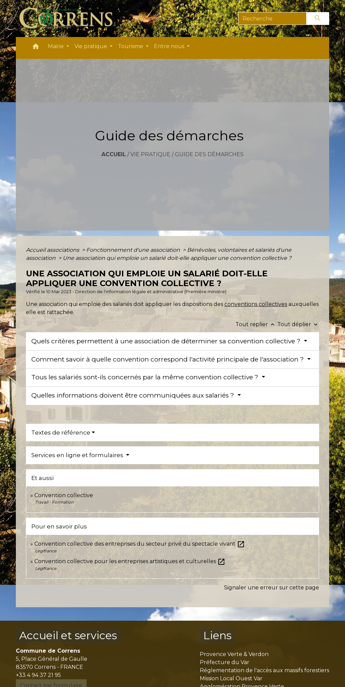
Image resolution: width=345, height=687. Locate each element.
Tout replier (256, 324)
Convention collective (63, 495)
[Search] (272, 18)
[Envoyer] (318, 18)
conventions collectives (255, 304)
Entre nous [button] (170, 46)
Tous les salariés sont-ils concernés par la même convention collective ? (145, 377)
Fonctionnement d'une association (133, 250)
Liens (217, 635)
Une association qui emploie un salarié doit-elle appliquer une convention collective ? (177, 258)
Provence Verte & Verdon (234, 654)
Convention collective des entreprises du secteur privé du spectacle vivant (139, 544)
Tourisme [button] (131, 46)
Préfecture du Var (224, 662)
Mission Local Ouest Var (231, 678)
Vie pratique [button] (91, 46)
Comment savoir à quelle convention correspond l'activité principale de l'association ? (168, 359)
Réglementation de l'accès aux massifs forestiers (264, 670)
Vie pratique (150, 154)
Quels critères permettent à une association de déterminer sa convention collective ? (166, 341)
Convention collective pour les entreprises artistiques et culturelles (129, 561)
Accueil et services (68, 635)
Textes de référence (60, 432)
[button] (35, 48)
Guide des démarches (209, 154)
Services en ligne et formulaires (78, 455)
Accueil (113, 154)
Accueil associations (53, 250)
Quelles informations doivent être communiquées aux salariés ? (133, 395)
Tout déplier (298, 324)
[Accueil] (70, 18)
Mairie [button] (56, 46)
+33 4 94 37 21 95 (38, 675)
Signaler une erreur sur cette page (271, 587)
